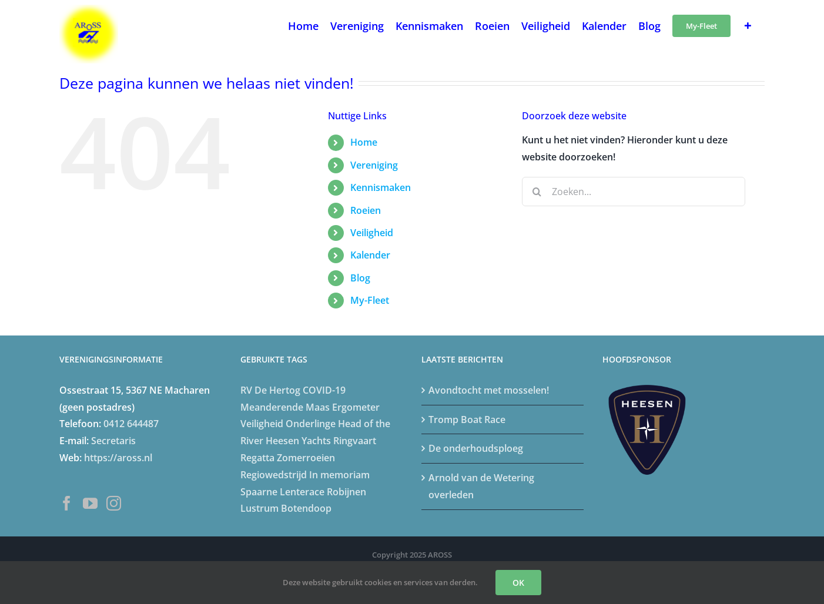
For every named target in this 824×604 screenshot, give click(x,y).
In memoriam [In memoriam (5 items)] (339, 474)
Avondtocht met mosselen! (488, 390)
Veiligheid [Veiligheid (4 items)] (261, 423)
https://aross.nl (118, 457)
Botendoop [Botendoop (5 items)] (306, 508)
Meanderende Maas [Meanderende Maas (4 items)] (285, 407)
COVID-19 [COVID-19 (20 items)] (324, 390)
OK (518, 582)
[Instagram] (113, 503)
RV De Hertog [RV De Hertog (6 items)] (270, 390)
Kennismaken (380, 187)
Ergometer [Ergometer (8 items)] (356, 407)
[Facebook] (66, 503)
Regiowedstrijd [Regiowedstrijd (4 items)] (273, 474)
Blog (360, 277)
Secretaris (113, 440)
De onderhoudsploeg (475, 448)
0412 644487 (131, 423)
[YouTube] (90, 503)
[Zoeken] (536, 191)
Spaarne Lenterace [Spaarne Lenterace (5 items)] (282, 491)
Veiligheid (371, 232)
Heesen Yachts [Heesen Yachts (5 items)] (298, 440)
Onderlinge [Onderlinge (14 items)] (311, 423)
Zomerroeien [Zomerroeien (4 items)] (306, 457)
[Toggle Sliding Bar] (747, 24)
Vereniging (374, 165)
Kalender (370, 255)
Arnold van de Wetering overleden (481, 486)
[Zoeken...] (633, 191)
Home (363, 142)
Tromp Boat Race (466, 419)
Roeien (365, 210)
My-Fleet (369, 300)
